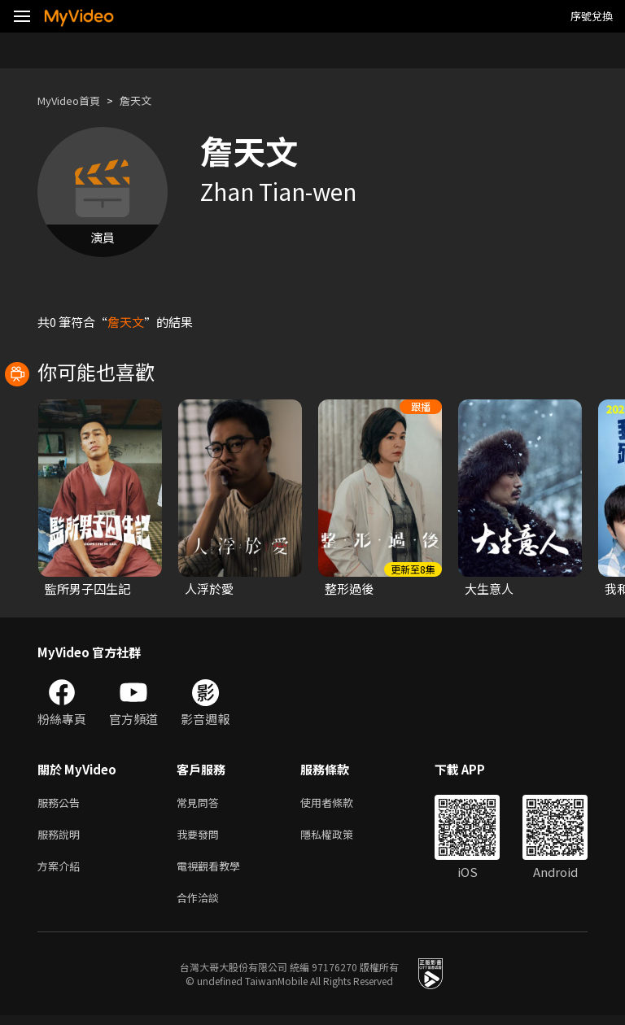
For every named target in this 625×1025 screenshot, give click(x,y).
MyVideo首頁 (74, 100)
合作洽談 (201, 905)
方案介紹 (61, 871)
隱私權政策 (340, 837)
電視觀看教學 (213, 871)
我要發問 (201, 837)
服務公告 (61, 803)
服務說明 (61, 837)
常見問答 (201, 803)
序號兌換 (591, 16)
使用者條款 (340, 803)
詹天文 (149, 100)
